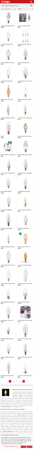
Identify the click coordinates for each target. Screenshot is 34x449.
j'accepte (29, 446)
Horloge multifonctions (8, 431)
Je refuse (23, 446)
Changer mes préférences (10, 446)
